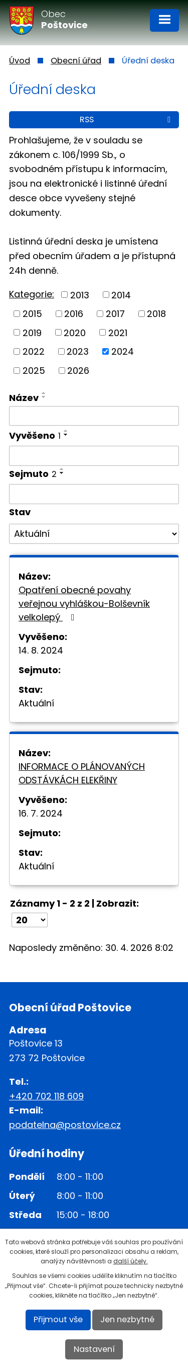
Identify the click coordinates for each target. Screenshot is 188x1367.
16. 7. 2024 (41, 813)
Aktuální (36, 703)
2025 (34, 370)
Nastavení (94, 1349)
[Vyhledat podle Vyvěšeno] (94, 456)
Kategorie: (31, 294)
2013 (79, 294)
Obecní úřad (76, 60)
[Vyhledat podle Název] (94, 416)
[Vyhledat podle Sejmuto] (94, 494)
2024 (122, 351)
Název (24, 397)
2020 (75, 332)
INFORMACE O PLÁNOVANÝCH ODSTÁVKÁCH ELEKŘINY (82, 773)
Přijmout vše (58, 1319)
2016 (73, 313)
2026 (78, 370)
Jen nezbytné (127, 1319)
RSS (127, 119)
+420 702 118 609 (46, 1096)
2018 (156, 313)
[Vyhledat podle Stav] (94, 534)
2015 (32, 313)
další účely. (130, 1261)
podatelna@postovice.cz (65, 1124)
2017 (115, 313)
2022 (34, 351)
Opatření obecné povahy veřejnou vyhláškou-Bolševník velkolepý (84, 603)
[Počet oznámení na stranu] (30, 920)
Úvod (19, 60)
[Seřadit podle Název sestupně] (44, 397)
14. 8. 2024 (41, 650)
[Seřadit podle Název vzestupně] (44, 393)
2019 (32, 332)
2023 (78, 351)
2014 (121, 294)
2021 (117, 332)
